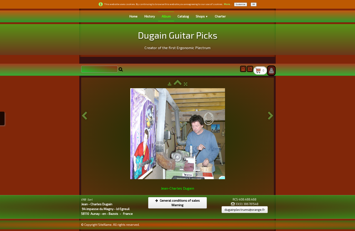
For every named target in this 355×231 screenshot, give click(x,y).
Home (133, 16)
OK (253, 4)
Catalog (183, 16)
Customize (240, 4)
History (149, 16)
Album (166, 16)
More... (228, 4)
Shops (202, 16)
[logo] (177, 39)
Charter (220, 16)
